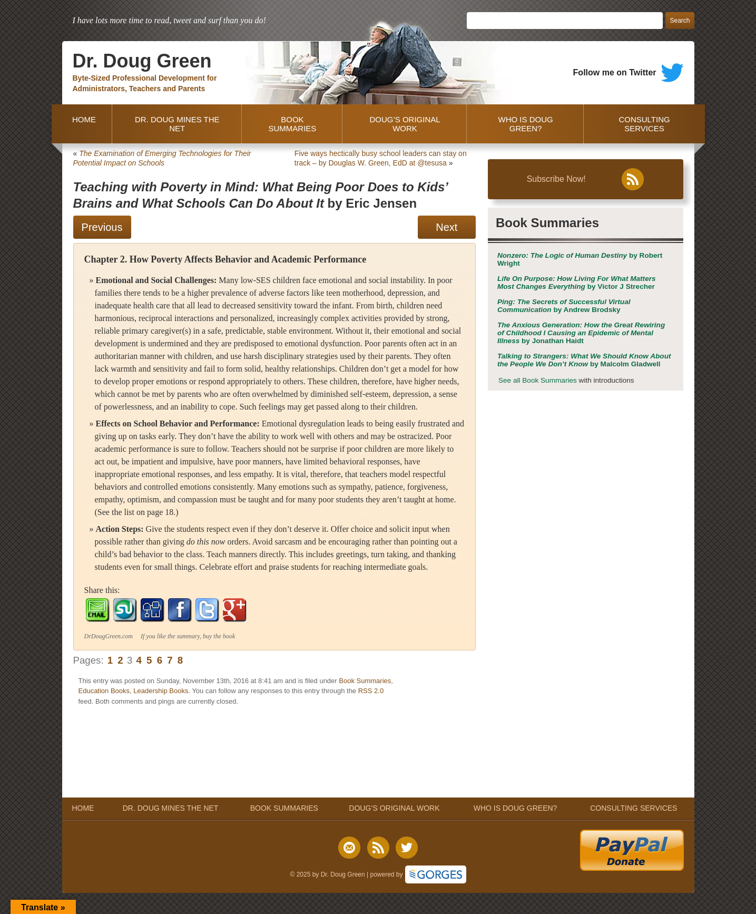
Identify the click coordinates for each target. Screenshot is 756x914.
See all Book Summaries (537, 380)
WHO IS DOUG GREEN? (525, 124)
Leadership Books (160, 691)
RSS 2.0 (371, 691)
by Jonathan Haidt (581, 333)
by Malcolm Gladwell (584, 360)
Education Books (104, 691)
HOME (82, 124)
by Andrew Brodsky (564, 306)
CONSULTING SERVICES (644, 124)
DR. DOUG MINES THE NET (177, 124)
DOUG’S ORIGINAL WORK (404, 124)
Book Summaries (365, 681)
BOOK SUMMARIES (292, 124)
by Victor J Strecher (576, 282)
